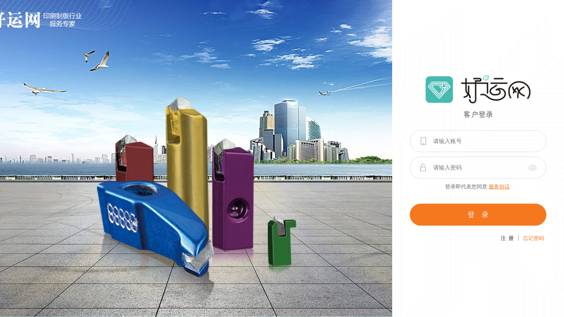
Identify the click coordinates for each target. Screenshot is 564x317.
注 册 (507, 238)
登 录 (478, 214)
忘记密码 (533, 238)
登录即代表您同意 (477, 186)
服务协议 (499, 186)
